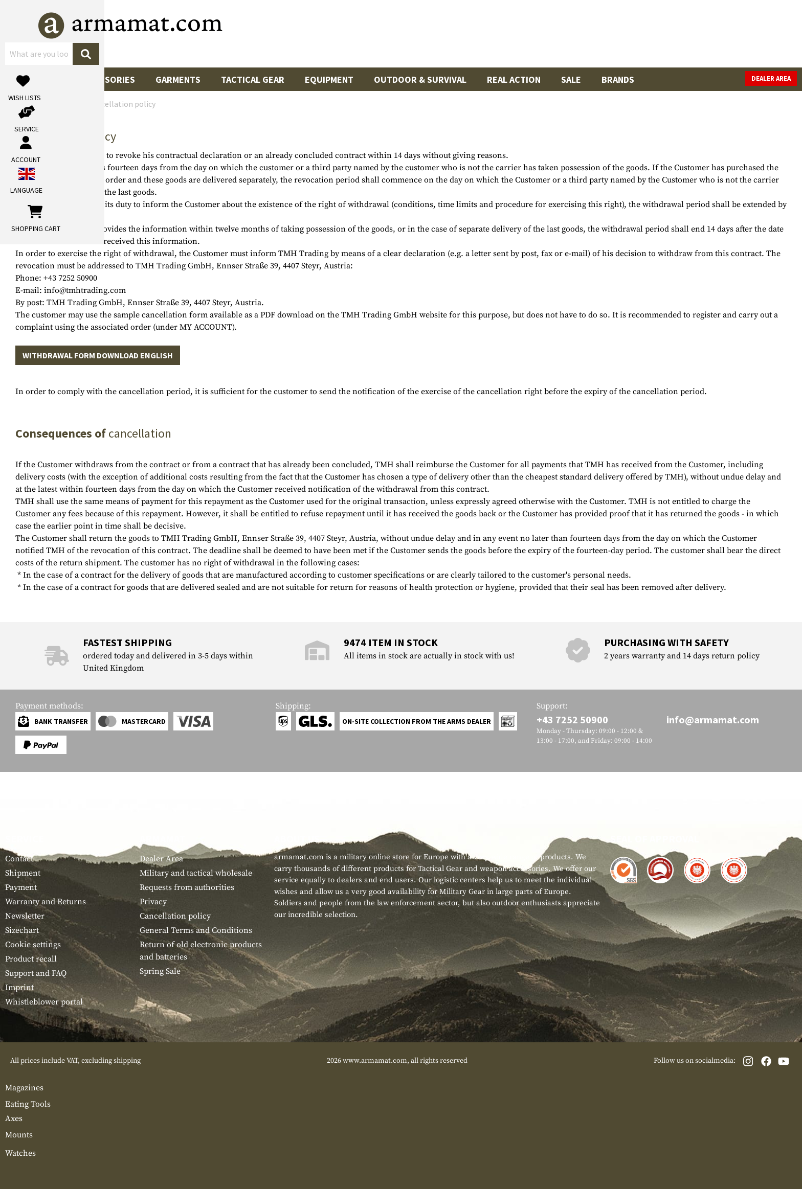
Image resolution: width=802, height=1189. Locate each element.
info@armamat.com (712, 719)
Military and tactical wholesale (196, 873)
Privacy (153, 902)
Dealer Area (771, 78)
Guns (26, 79)
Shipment (22, 873)
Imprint (19, 987)
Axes (14, 1118)
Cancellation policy (175, 916)
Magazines (24, 1088)
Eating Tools (28, 1104)
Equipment (329, 79)
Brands (618, 79)
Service (24, 838)
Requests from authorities (187, 887)
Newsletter (24, 916)
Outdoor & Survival (420, 79)
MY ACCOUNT (206, 327)
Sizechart (22, 930)
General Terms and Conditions (196, 930)
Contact (19, 859)
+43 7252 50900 (572, 719)
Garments (178, 79)
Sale (571, 79)
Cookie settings (33, 945)
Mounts (19, 1135)
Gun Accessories (97, 79)
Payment (21, 887)
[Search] (500, 33)
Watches (20, 1153)
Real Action (514, 79)
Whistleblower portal (44, 1002)
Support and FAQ (35, 973)
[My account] (637, 33)
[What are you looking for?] (360, 32)
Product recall (31, 959)
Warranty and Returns (45, 902)
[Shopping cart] (733, 33)
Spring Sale (160, 971)
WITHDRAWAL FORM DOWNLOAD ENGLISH (98, 355)
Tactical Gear (252, 79)
